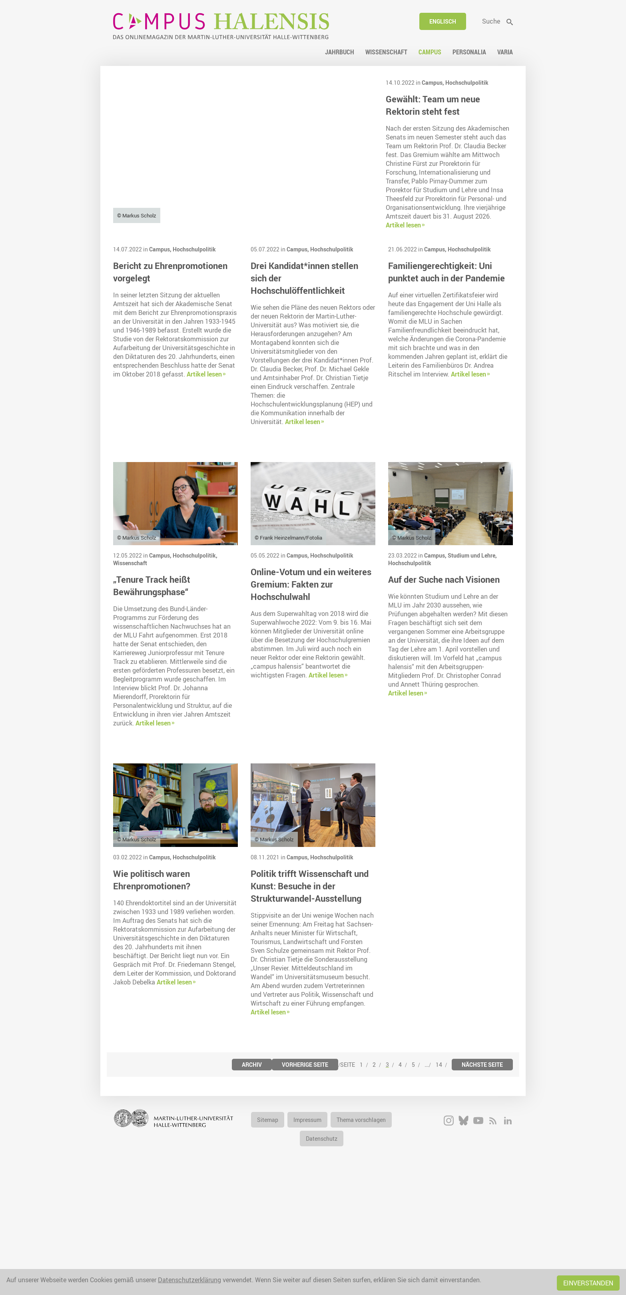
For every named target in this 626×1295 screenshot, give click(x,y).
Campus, (433, 82)
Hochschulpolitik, (195, 669)
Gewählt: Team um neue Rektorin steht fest (433, 105)
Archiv (252, 1178)
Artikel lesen (403, 225)
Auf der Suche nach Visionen (444, 693)
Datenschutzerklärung (189, 1279)
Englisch (442, 21)
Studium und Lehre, (472, 669)
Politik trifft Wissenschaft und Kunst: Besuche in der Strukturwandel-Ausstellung (310, 999)
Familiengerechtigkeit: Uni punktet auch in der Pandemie (446, 385)
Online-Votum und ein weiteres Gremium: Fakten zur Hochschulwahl (311, 698)
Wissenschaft (130, 677)
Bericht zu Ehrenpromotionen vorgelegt (170, 385)
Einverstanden (588, 1283)
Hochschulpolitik (466, 82)
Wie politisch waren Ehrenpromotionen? (151, 993)
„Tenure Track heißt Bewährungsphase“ (151, 699)
